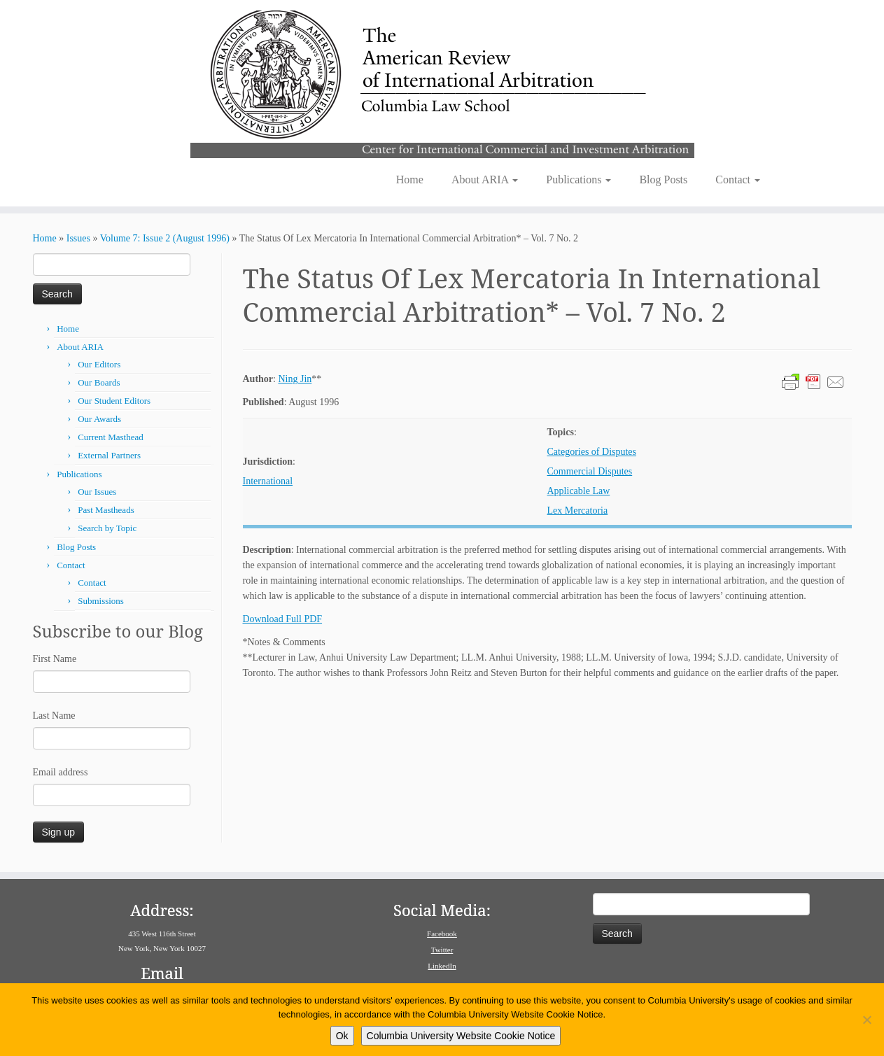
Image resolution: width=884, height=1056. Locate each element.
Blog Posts (663, 179)
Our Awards (99, 419)
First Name (55, 659)
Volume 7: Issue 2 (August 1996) (165, 238)
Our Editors (99, 364)
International (268, 481)
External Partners (109, 455)
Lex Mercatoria (577, 510)
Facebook (442, 933)
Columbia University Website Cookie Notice (461, 1035)
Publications (578, 179)
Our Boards (99, 382)
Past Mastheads (106, 510)
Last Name (54, 715)
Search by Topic (107, 528)
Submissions (101, 601)
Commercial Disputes (590, 471)
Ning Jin (294, 379)
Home (409, 179)
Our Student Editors (114, 400)
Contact (737, 179)
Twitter (442, 949)
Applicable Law (578, 491)
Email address (60, 772)
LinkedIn (442, 966)
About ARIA (484, 179)
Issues (78, 238)
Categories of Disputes (592, 451)
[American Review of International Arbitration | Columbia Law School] (442, 82)
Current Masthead (110, 437)
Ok (342, 1035)
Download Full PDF (283, 619)
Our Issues (97, 491)
